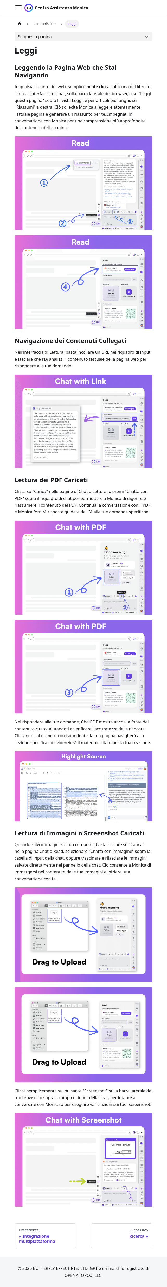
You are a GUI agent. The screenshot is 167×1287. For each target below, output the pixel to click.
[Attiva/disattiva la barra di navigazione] (18, 8)
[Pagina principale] (19, 24)
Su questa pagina (35, 36)
